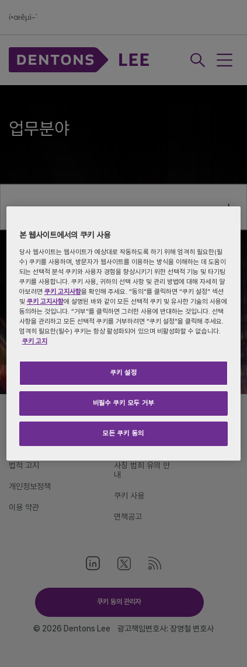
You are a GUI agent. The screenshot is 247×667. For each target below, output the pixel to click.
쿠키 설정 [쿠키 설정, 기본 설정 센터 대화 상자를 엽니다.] (123, 372)
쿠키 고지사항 (62, 291)
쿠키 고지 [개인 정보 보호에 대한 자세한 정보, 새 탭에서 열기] (34, 341)
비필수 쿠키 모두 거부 (124, 403)
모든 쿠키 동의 (123, 433)
